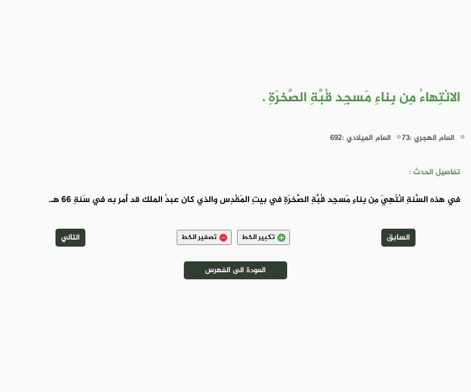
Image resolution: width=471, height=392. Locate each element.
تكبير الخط (263, 237)
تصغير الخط (204, 237)
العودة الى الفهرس (235, 270)
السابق (398, 237)
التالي (70, 237)
